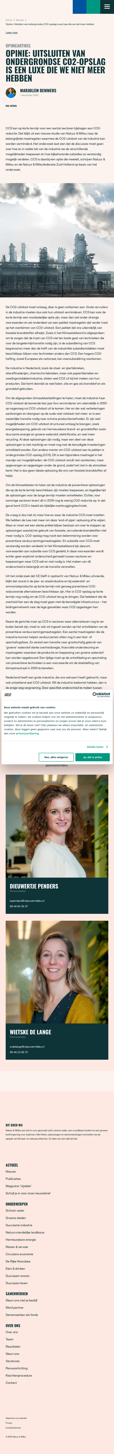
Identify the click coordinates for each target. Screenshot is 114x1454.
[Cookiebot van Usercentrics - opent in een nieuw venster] (95, 694)
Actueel (57, 1165)
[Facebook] (8, 1150)
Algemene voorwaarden (16, 1418)
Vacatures (13, 1361)
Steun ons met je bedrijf (21, 1300)
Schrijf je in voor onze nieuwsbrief (28, 1193)
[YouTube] (37, 1150)
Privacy (9, 1422)
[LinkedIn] (29, 1150)
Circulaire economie (19, 1254)
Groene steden (16, 1218)
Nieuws (20, 19)
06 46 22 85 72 (19, 1052)
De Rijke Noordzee (18, 1261)
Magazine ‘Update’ (19, 1186)
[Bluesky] (15, 1150)
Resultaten (13, 1346)
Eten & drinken (15, 1268)
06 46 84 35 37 (19, 906)
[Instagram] (22, 1150)
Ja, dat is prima (92, 757)
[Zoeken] (79, 7)
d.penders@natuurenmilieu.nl (27, 900)
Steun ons (12, 1354)
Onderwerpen (57, 1204)
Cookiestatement (13, 1427)
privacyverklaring (27, 733)
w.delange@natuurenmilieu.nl (27, 1046)
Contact (11, 1383)
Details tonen (95, 746)
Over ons (57, 1325)
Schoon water (15, 1210)
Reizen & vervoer (17, 1247)
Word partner (15, 1307)
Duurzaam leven (17, 1283)
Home (9, 19)
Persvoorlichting (17, 1368)
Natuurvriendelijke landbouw (25, 1232)
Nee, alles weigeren (56, 757)
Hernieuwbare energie (21, 1239)
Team (9, 1339)
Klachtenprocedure (19, 1375)
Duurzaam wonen (18, 1276)
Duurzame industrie (19, 1225)
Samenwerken (57, 1294)
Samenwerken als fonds (22, 1315)
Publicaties (13, 1179)
